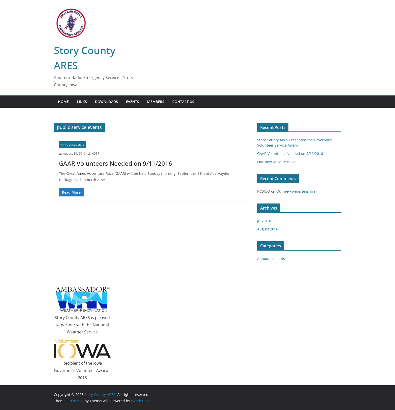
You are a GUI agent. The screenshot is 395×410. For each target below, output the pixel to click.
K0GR (95, 153)
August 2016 (267, 229)
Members (155, 101)
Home (63, 101)
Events (132, 101)
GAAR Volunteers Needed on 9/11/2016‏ (115, 163)
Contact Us (183, 101)
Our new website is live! (277, 161)
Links (82, 101)
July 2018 (264, 220)
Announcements (72, 144)
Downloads (106, 101)
